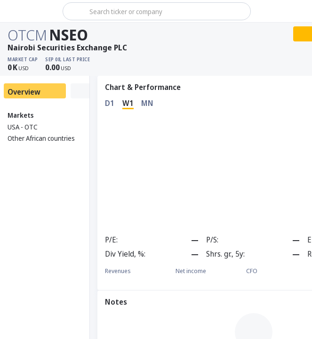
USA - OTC (23, 126)
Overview (24, 92)
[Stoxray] (30, 11)
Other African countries (41, 138)
